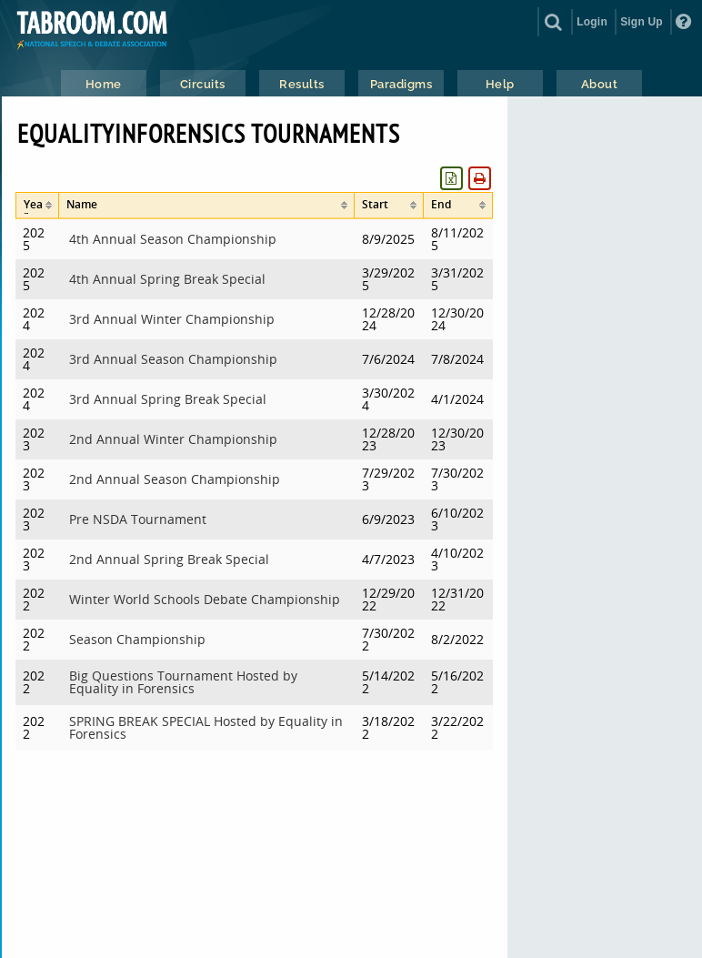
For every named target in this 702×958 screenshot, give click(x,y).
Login (592, 21)
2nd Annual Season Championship (174, 479)
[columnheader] (36, 205)
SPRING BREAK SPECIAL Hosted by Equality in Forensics (206, 727)
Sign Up (641, 21)
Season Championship (137, 639)
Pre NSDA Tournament (137, 519)
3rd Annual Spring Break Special (167, 399)
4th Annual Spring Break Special (167, 278)
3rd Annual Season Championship (173, 359)
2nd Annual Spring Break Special (169, 559)
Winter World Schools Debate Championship (204, 599)
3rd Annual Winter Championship (172, 319)
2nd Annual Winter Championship (173, 439)
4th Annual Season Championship (172, 238)
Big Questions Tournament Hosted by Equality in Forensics (183, 682)
